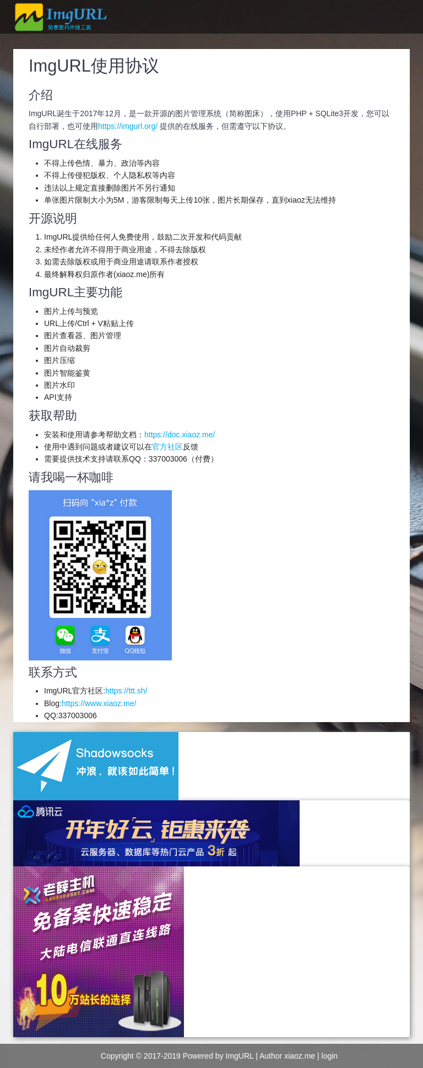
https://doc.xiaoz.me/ (179, 434)
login (330, 1055)
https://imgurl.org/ (128, 126)
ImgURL (240, 1055)
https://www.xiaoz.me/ (99, 703)
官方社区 (167, 446)
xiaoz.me (299, 1055)
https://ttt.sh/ (126, 690)
